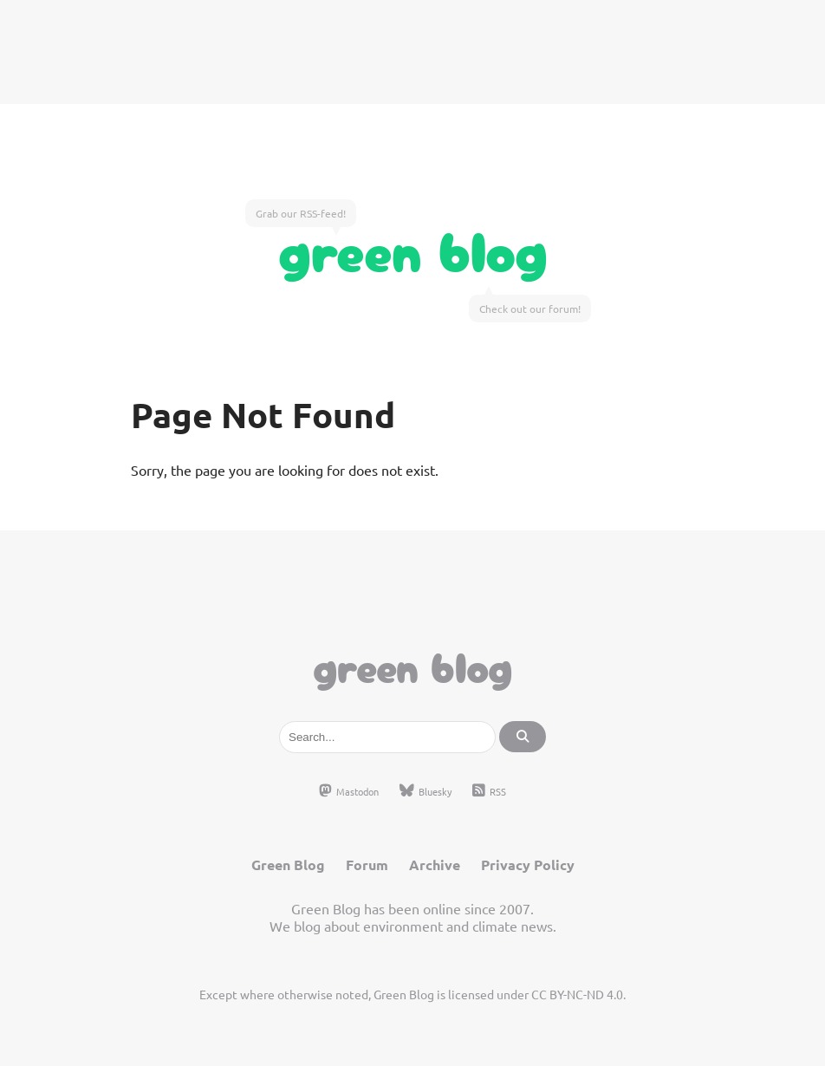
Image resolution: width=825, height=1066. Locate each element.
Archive (434, 864)
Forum (367, 864)
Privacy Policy (528, 864)
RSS (489, 791)
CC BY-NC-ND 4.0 (577, 994)
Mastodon (349, 791)
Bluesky (425, 791)
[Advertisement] (412, 52)
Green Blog (413, 248)
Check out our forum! (530, 308)
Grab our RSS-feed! (301, 213)
